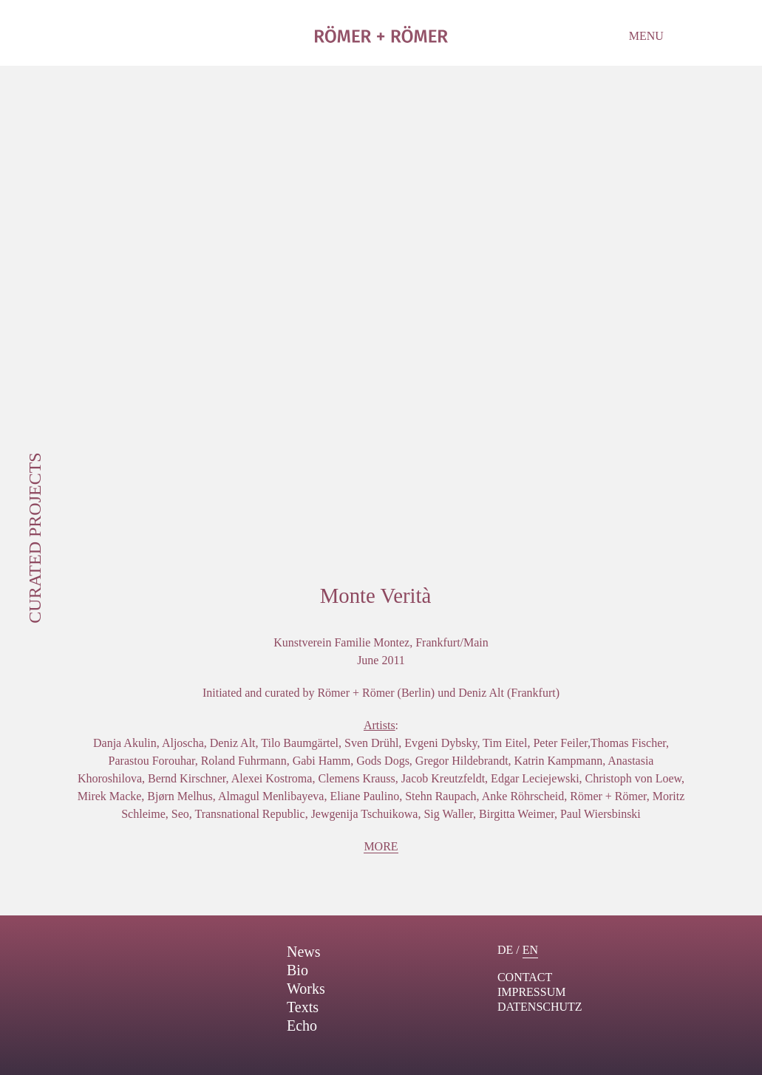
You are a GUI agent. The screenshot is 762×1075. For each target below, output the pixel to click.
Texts (303, 1007)
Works (306, 988)
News (304, 951)
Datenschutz (539, 1006)
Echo (302, 1025)
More (381, 846)
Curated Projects (34, 537)
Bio (297, 970)
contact (524, 977)
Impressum (531, 992)
